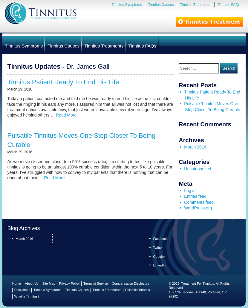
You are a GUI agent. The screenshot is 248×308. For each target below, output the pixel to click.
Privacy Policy (69, 283)
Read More (66, 115)
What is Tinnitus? (26, 296)
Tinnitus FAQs (229, 5)
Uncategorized (197, 168)
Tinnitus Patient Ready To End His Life (63, 82)
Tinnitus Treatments (196, 5)
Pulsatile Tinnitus (137, 290)
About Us (31, 283)
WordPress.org (198, 208)
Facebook (160, 238)
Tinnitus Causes (161, 5)
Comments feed (199, 202)
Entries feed (195, 196)
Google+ (159, 256)
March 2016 (195, 147)
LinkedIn (159, 265)
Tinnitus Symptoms (126, 5)
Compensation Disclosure (130, 283)
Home (16, 283)
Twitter (158, 247)
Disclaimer (22, 290)
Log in (189, 190)
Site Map (48, 283)
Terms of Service (95, 283)
